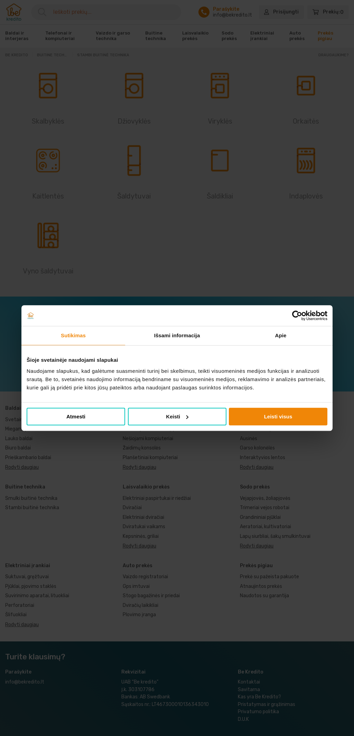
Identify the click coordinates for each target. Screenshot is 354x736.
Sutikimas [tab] (73, 335)
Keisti (177, 416)
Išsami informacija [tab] (177, 335)
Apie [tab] (281, 335)
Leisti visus (278, 416)
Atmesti (75, 416)
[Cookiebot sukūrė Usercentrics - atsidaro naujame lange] (297, 315)
